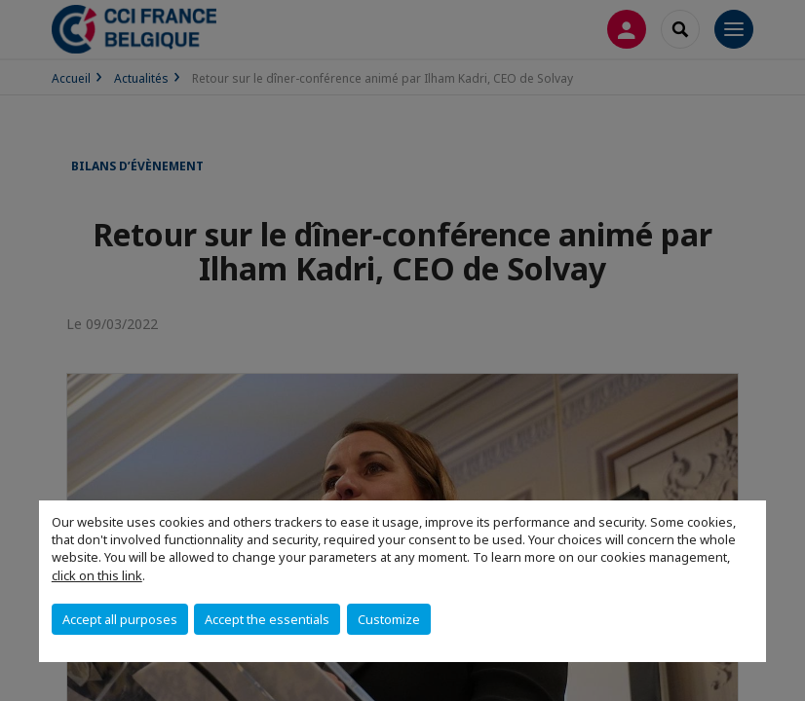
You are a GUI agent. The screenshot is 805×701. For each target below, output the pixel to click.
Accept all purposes (119, 619)
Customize (389, 619)
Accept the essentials (267, 619)
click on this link (97, 575)
